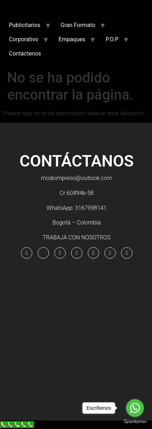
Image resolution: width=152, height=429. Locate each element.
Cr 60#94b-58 (77, 193)
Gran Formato (78, 25)
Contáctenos (25, 53)
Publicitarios (24, 25)
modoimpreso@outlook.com (76, 178)
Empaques (72, 39)
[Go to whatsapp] (135, 408)
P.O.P (111, 39)
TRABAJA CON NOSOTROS (76, 237)
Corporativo (23, 39)
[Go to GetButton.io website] (135, 421)
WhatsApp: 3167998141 (77, 208)
